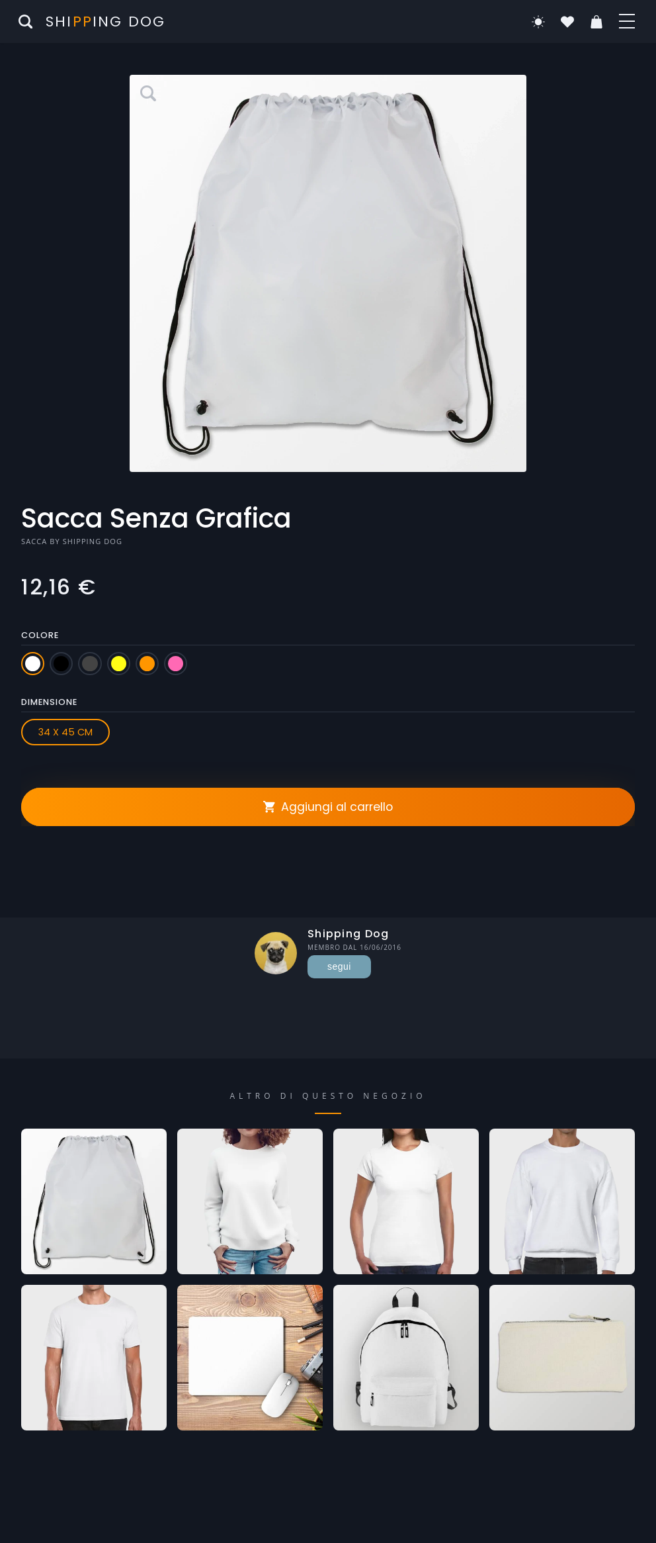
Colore (40, 635)
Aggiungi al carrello (327, 807)
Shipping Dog (92, 541)
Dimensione (49, 702)
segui (339, 966)
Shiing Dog (105, 21)
